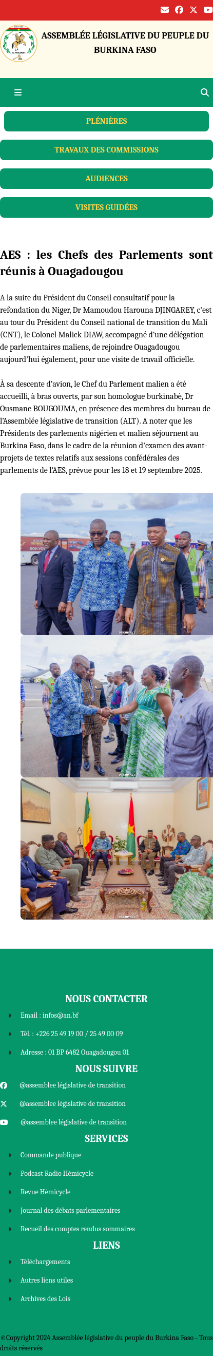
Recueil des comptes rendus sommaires (78, 1229)
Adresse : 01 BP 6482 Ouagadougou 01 (75, 1052)
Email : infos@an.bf (49, 1015)
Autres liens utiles (47, 1280)
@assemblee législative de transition (73, 1085)
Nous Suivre (106, 1069)
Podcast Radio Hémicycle (57, 1173)
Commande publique (51, 1155)
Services (106, 1138)
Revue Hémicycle (45, 1192)
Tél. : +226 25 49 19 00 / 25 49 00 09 (72, 1033)
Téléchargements (45, 1261)
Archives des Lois (45, 1298)
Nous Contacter (106, 999)
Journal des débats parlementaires (71, 1210)
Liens (106, 1245)
